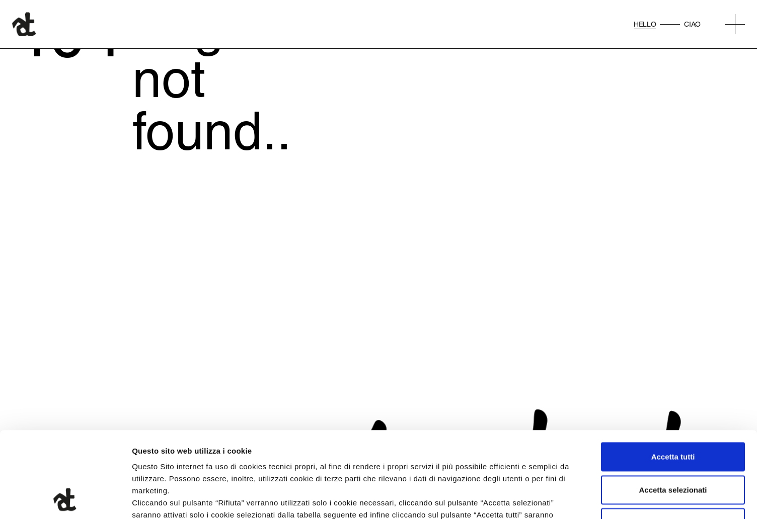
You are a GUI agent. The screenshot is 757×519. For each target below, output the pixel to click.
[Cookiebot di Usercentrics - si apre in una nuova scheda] (65, 499)
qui (383, 458)
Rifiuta (673, 442)
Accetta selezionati (673, 409)
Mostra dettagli (529, 499)
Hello (645, 24)
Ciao (692, 24)
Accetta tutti (673, 376)
